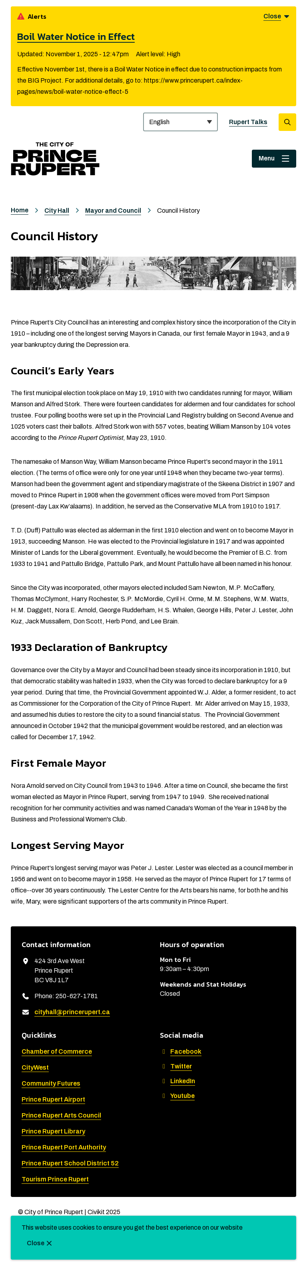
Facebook (180, 1051)
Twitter (176, 1066)
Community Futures (51, 1083)
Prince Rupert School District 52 (70, 1163)
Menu (267, 158)
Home (19, 210)
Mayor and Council (113, 210)
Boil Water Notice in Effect (76, 36)
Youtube (177, 1095)
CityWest (35, 1067)
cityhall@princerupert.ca (72, 1012)
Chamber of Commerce (57, 1051)
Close (35, 1243)
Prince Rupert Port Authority (64, 1147)
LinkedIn (177, 1081)
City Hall (56, 210)
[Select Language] (180, 122)
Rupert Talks (248, 122)
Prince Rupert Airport (53, 1099)
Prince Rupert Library (53, 1131)
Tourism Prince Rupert (55, 1179)
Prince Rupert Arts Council (61, 1115)
